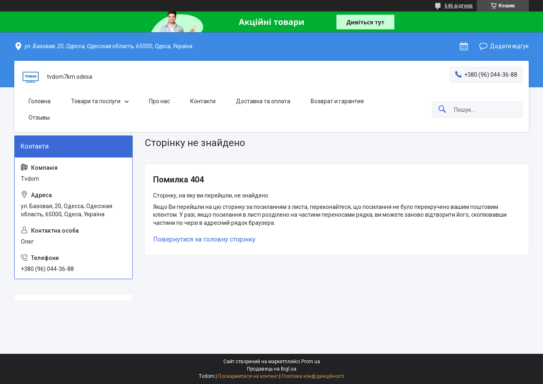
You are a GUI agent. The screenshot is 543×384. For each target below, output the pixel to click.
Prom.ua (310, 361)
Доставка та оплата (263, 101)
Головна (40, 101)
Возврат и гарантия (337, 101)
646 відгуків (459, 6)
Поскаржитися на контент (248, 376)
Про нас (159, 101)
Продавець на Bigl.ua (271, 369)
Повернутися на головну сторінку (204, 239)
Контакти (203, 101)
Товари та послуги (95, 101)
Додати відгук (509, 46)
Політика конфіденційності (313, 376)
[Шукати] (442, 109)
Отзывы (39, 117)
